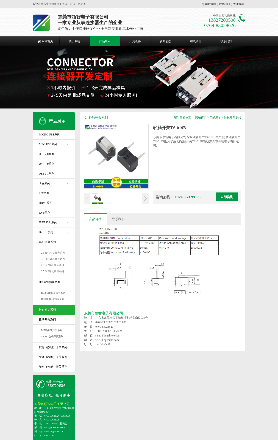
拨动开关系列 (47, 319)
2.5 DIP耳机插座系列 (52, 265)
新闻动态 (165, 41)
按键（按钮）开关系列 (53, 347)
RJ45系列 (44, 212)
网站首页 (47, 41)
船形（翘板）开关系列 (53, 366)
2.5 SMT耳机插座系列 (53, 252)
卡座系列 (44, 183)
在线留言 (195, 41)
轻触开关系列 (47, 309)
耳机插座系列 (47, 241)
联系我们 (224, 4)
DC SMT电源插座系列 (53, 293)
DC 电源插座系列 (49, 282)
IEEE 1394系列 (48, 222)
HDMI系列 (45, 202)
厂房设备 (135, 41)
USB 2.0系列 (46, 154)
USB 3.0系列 (46, 163)
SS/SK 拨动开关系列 (52, 336)
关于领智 (74, 41)
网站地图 (210, 4)
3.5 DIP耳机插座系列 (52, 271)
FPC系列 (44, 193)
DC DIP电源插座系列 (52, 299)
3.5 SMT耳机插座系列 (53, 259)
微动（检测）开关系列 (53, 356)
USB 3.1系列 (46, 173)
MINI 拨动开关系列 (51, 330)
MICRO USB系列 (49, 134)
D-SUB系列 (46, 232)
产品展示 (104, 41)
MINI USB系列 (48, 144)
